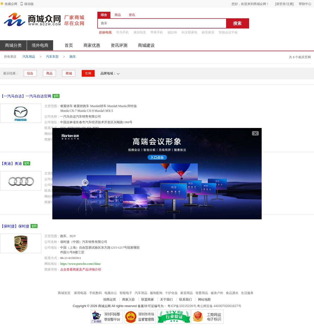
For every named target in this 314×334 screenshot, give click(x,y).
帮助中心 (305, 4)
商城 (69, 73)
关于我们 (166, 299)
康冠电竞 (139, 32)
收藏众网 (11, 4)
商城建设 (146, 45)
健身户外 (217, 293)
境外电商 (40, 45)
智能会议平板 (228, 32)
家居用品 (186, 293)
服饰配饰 (156, 293)
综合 (30, 73)
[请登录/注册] (284, 4)
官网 (88, 73)
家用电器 (80, 293)
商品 (49, 73)
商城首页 (64, 293)
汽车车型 (52, 56)
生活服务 (247, 293)
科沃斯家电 (189, 32)
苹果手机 (156, 32)
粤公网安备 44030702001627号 (219, 306)
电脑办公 (110, 293)
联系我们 (185, 299)
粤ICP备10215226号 (181, 306)
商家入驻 (128, 299)
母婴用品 (201, 293)
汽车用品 (29, 56)
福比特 (172, 32)
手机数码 (95, 293)
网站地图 (204, 299)
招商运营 (109, 299)
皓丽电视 (105, 32)
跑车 (73, 56)
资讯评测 (119, 45)
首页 (69, 45)
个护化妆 (171, 293)
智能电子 (126, 293)
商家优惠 (91, 45)
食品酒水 (232, 293)
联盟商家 (147, 299)
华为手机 (122, 32)
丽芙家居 (208, 32)
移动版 (29, 4)
